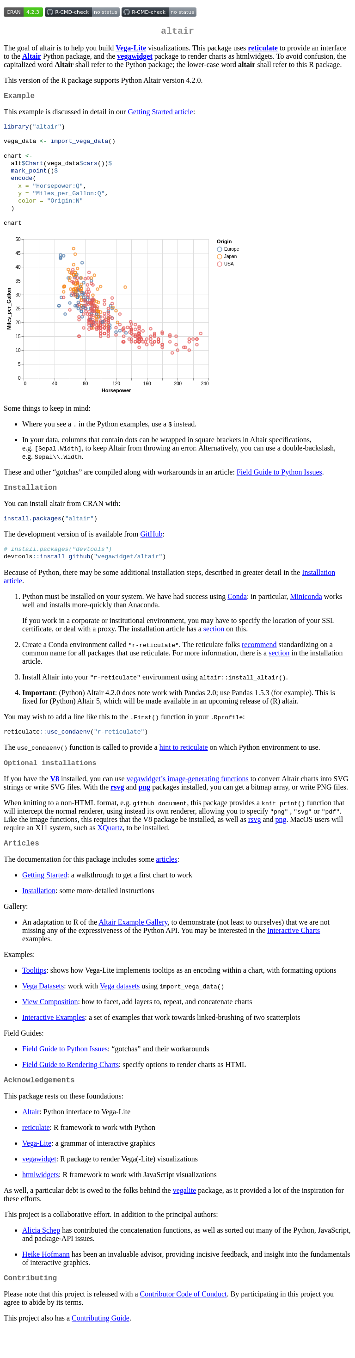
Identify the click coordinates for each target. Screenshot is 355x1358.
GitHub (151, 553)
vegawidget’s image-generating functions (188, 801)
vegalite (184, 1217)
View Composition (50, 1026)
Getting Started (44, 899)
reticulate (36, 1154)
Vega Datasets (43, 1010)
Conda (237, 617)
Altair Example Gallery (132, 947)
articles (166, 884)
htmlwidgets (40, 1201)
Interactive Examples (53, 1042)
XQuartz (109, 850)
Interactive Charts (293, 955)
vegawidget (39, 1185)
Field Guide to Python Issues (279, 489)
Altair (30, 1138)
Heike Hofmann (46, 1280)
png (144, 810)
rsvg (117, 810)
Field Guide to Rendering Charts (70, 1089)
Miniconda (306, 617)
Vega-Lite (36, 1169)
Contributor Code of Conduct (183, 1322)
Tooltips (34, 995)
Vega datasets (120, 1010)
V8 (54, 801)
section (213, 650)
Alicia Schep (41, 1256)
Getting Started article (160, 115)
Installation (38, 915)
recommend (259, 665)
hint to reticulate (183, 769)
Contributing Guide (100, 1346)
